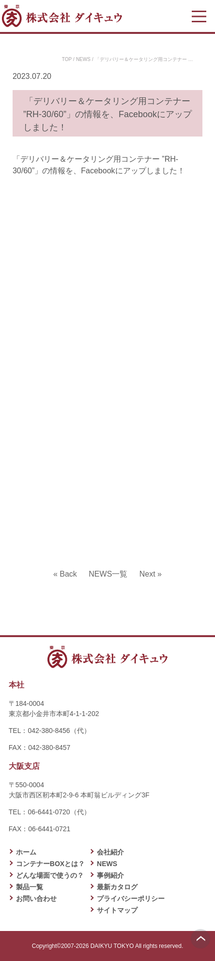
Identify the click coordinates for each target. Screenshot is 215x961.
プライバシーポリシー (131, 898)
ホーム (26, 852)
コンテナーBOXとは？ (50, 864)
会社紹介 (110, 852)
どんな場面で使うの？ (50, 875)
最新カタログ (117, 887)
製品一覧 (29, 887)
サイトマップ (117, 910)
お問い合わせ (36, 898)
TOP (67, 59)
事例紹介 (110, 875)
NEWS (83, 59)
